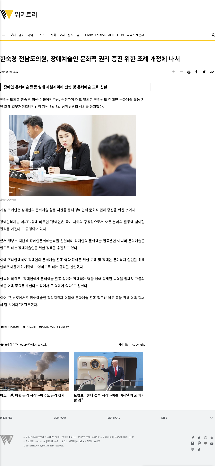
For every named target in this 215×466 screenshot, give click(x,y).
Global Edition (95, 34)
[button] (173, 72)
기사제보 (123, 344)
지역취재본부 (135, 34)
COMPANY (60, 417)
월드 (79, 34)
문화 (70, 34)
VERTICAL (114, 417)
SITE (164, 417)
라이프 (31, 34)
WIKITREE (6, 417)
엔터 (21, 34)
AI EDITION (116, 34)
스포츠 (43, 34)
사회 (53, 34)
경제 (13, 34)
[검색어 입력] (202, 35)
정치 (62, 34)
